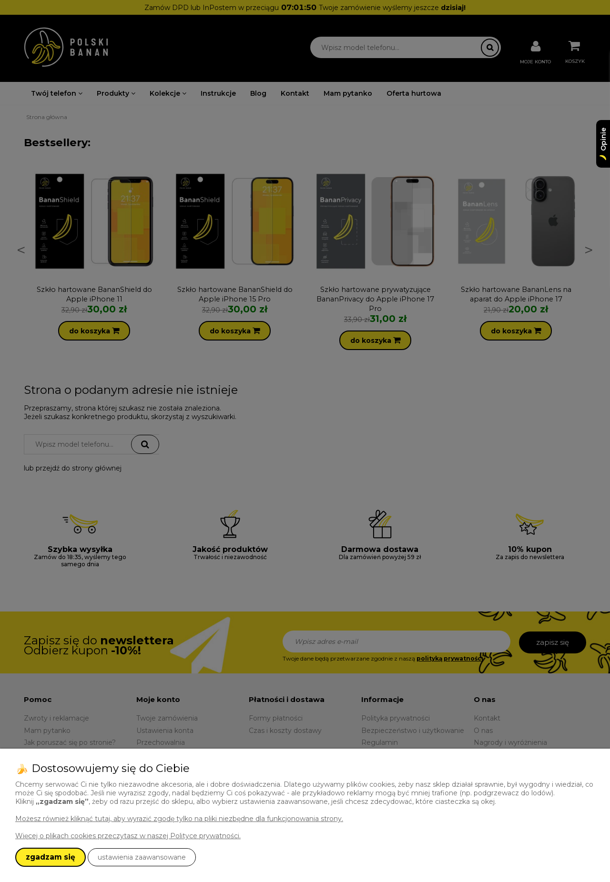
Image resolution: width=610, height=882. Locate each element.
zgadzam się (50, 857)
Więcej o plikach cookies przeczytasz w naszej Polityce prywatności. (128, 836)
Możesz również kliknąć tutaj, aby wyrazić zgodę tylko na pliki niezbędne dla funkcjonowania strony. (179, 818)
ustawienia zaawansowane (142, 857)
